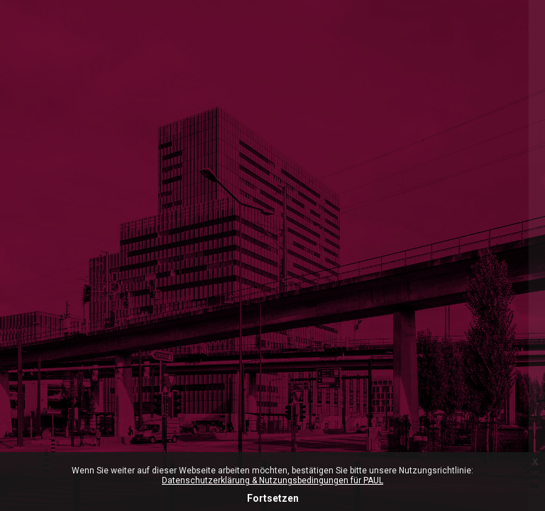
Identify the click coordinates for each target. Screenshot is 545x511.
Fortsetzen (273, 498)
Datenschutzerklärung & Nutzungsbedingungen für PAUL (272, 480)
